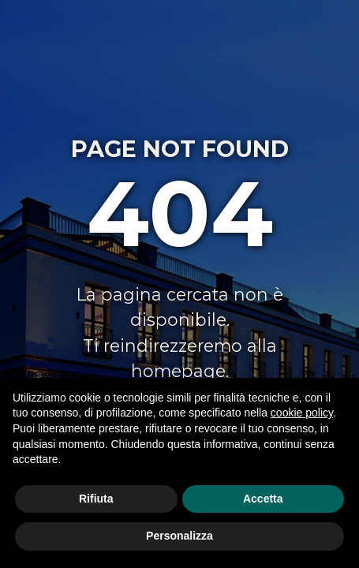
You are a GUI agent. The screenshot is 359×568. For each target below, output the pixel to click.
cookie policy (302, 412)
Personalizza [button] (179, 535)
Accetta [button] (263, 498)
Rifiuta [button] (96, 498)
